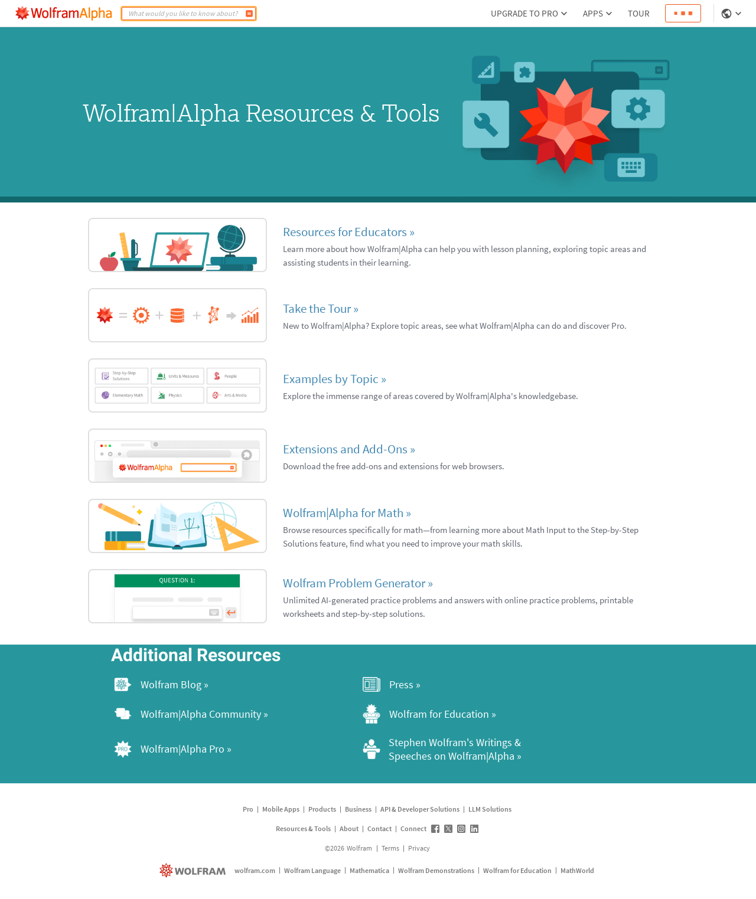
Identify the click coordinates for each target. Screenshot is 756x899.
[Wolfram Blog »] (237, 685)
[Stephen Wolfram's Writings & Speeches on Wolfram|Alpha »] (485, 749)
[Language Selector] (732, 13)
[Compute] (249, 13)
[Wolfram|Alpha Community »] (237, 714)
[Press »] (485, 684)
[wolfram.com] (194, 870)
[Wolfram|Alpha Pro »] (237, 749)
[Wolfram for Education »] (485, 714)
